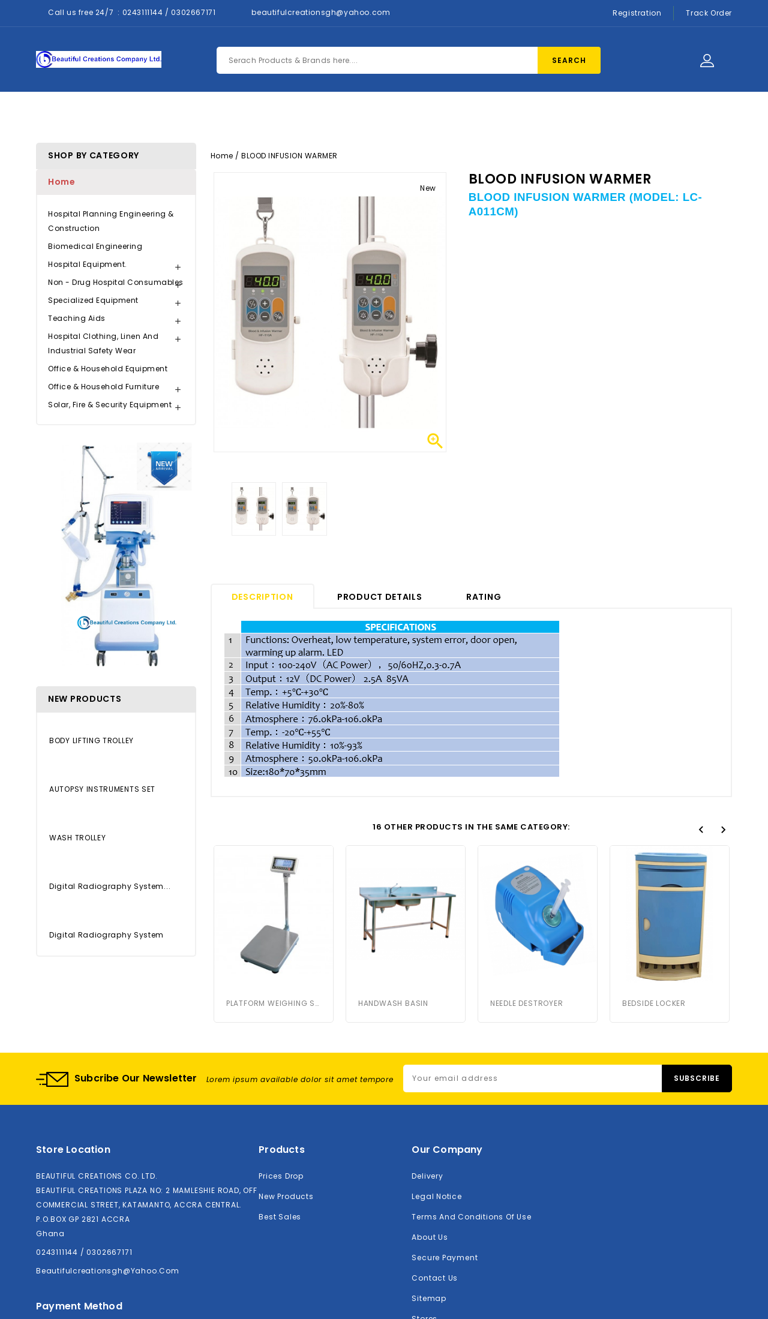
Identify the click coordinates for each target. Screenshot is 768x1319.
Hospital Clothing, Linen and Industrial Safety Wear (103, 343)
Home (220, 114)
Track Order (709, 13)
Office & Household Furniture (103, 386)
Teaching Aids (77, 318)
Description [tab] (262, 597)
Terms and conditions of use (471, 1217)
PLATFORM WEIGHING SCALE (273, 1003)
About (345, 114)
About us (430, 1237)
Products (283, 114)
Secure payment (445, 1257)
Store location (73, 1149)
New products (286, 1196)
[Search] (409, 60)
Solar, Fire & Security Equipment (110, 404)
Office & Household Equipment (107, 368)
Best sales (280, 1217)
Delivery (427, 1176)
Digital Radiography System (106, 935)
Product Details (379, 597)
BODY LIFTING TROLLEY (91, 740)
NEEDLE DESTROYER (526, 880)
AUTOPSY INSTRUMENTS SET (102, 789)
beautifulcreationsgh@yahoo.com (320, 12)
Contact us (435, 1278)
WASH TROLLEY (77, 838)
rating (483, 597)
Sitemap (429, 1298)
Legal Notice (436, 1196)
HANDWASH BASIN (393, 1003)
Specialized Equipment (93, 300)
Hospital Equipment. (87, 264)
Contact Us (413, 114)
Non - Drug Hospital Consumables (116, 282)
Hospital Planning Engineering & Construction (111, 221)
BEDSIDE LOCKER (654, 880)
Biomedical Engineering (95, 246)
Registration (637, 13)
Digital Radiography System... (109, 886)
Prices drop (281, 1176)
